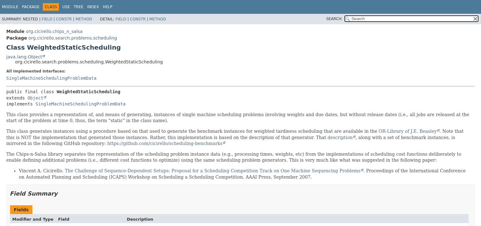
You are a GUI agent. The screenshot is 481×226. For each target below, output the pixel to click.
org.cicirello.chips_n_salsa (54, 31)
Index (93, 7)
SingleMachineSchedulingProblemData (51, 78)
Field (47, 19)
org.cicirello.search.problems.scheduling (72, 37)
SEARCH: (334, 19)
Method (84, 19)
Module (10, 7)
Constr (64, 19)
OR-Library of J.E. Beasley (408, 131)
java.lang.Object (24, 56)
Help (108, 7)
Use (66, 7)
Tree (78, 7)
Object (35, 97)
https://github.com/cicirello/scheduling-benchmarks (164, 143)
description (340, 137)
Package (30, 7)
